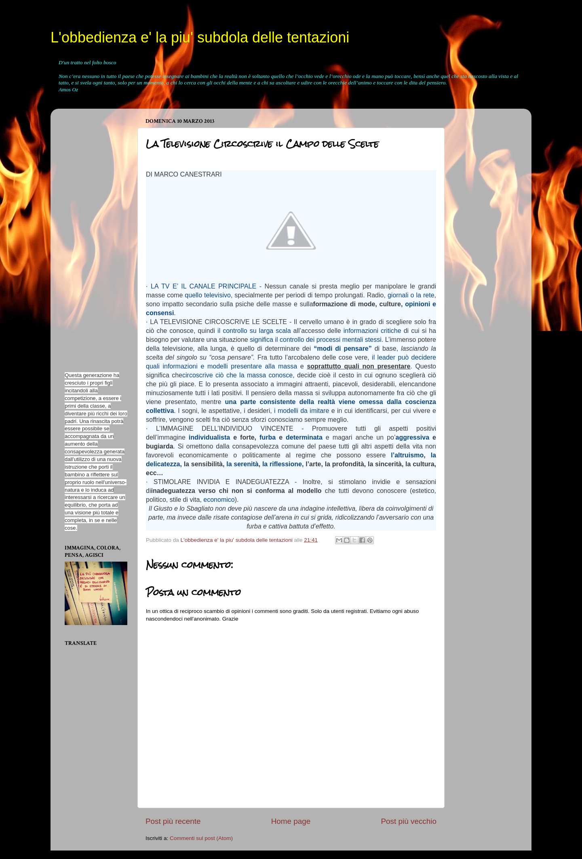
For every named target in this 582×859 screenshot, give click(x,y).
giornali (398, 295)
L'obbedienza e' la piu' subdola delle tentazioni (200, 37)
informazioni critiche (372, 330)
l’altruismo (407, 455)
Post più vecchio (408, 821)
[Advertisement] (89, 236)
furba (267, 437)
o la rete (422, 295)
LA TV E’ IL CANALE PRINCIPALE (203, 286)
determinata (304, 437)
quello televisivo (208, 295)
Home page (291, 821)
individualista (209, 437)
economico (218, 499)
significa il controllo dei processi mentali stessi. (316, 339)
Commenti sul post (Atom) (201, 838)
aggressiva (412, 437)
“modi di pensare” (343, 348)
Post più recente (173, 821)
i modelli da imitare (301, 410)
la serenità (242, 464)
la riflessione (282, 464)
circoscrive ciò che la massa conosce (237, 375)
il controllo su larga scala (254, 330)
